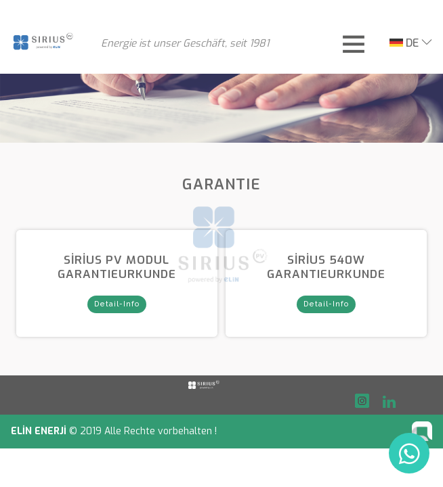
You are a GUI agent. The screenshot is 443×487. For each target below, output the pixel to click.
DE (404, 43)
